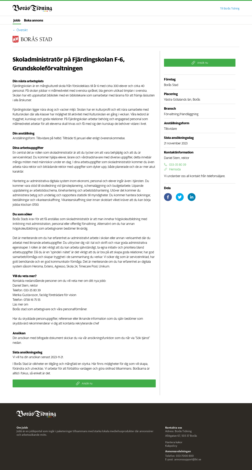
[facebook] (168, 197)
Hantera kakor (173, 442)
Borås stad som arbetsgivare (31, 309)
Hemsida (172, 169)
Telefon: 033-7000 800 (179, 456)
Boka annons (33, 20)
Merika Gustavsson (25, 295)
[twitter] (180, 197)
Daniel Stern (21, 285)
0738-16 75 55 (32, 300)
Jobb (16, 20)
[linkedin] (191, 197)
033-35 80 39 (32, 290)
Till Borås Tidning (229, 8)
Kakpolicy (171, 446)
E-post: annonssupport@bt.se (183, 459)
